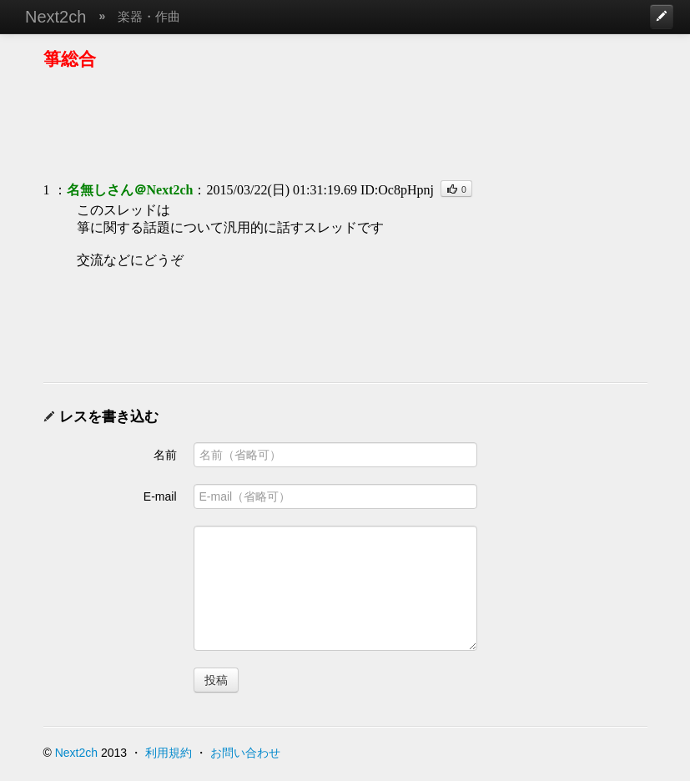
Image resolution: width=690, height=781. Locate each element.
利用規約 (168, 752)
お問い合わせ (245, 752)
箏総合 (69, 58)
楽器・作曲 (149, 16)
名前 (165, 454)
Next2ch (55, 17)
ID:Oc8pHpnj (397, 190)
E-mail (160, 496)
